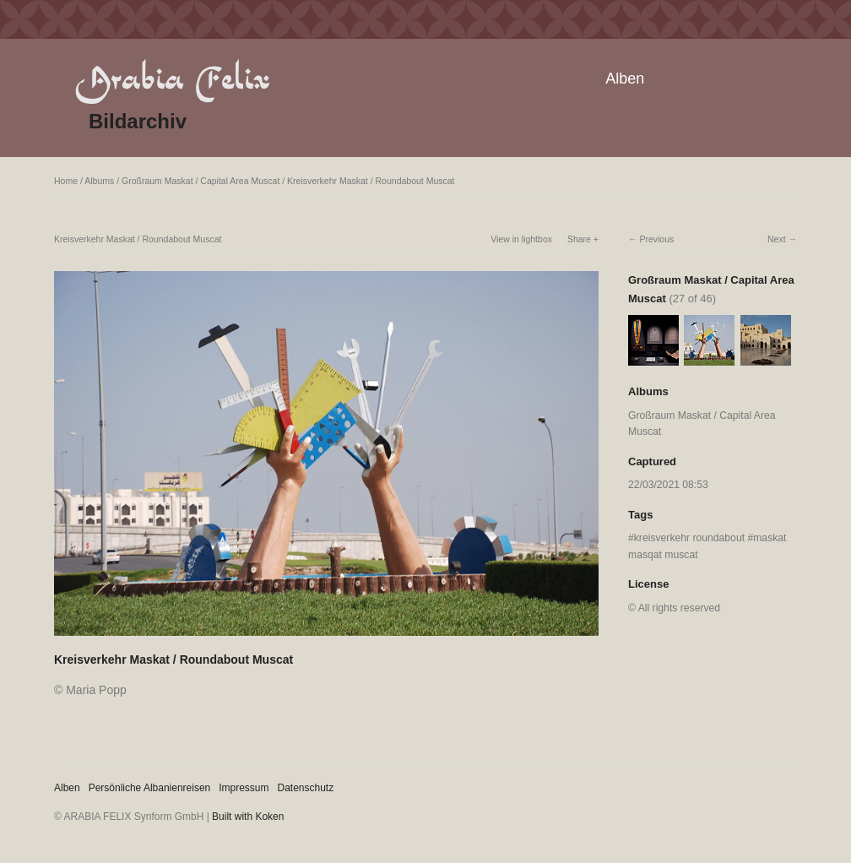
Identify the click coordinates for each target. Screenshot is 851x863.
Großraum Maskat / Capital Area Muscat (200, 181)
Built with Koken (248, 816)
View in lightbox (521, 239)
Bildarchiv (138, 121)
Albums (99, 181)
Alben (624, 78)
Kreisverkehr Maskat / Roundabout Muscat (370, 181)
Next (776, 239)
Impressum (243, 788)
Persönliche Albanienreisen (150, 788)
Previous (656, 239)
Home (66, 181)
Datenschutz (306, 788)
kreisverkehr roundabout (689, 538)
